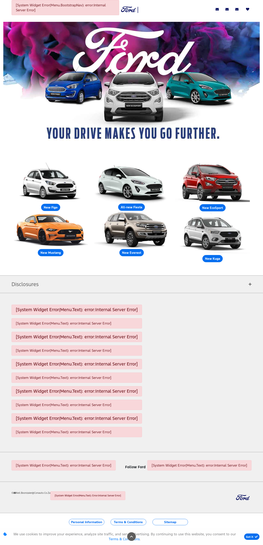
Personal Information (86, 522)
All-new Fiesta (131, 207)
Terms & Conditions (128, 522)
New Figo (51, 207)
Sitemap (170, 522)
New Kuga (212, 259)
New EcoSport (212, 208)
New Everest (131, 253)
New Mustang (50, 253)
